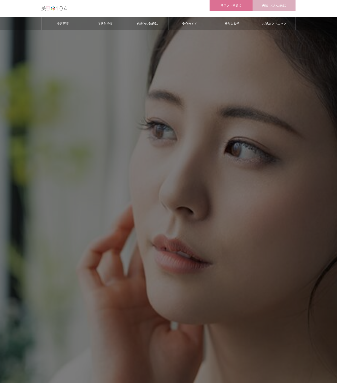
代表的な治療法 (147, 23)
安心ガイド (189, 23)
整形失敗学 (231, 23)
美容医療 (63, 23)
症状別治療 (105, 23)
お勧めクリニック (274, 23)
